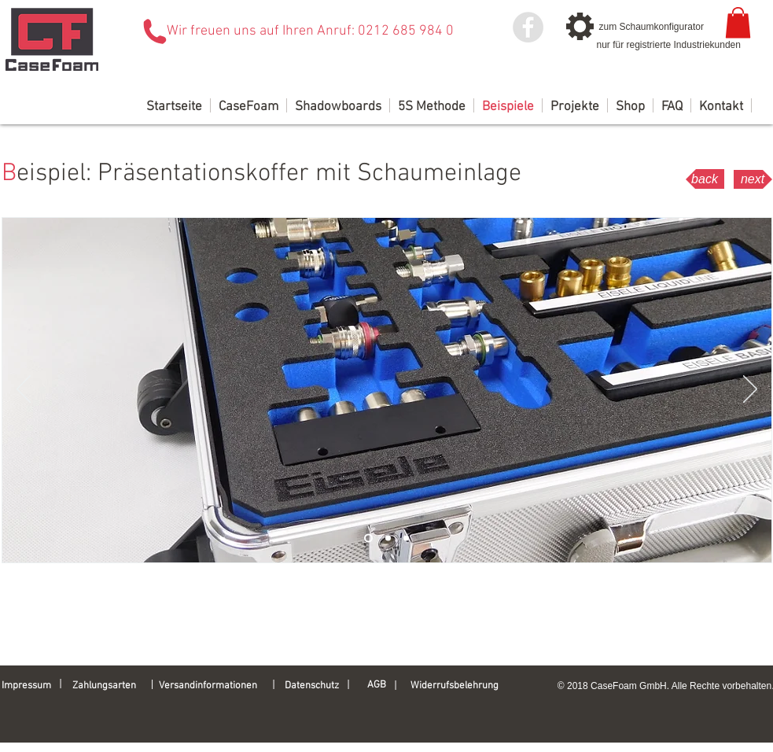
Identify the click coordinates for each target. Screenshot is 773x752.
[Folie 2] (388, 538)
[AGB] (386, 685)
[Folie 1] (368, 538)
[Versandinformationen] (215, 686)
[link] (738, 22)
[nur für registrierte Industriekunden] (669, 45)
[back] (705, 179)
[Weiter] (750, 390)
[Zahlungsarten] (109, 686)
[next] (753, 179)
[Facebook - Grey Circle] (528, 27)
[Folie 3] (406, 538)
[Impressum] (30, 686)
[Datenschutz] (316, 686)
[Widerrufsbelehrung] (461, 686)
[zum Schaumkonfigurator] (656, 26)
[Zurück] (24, 390)
